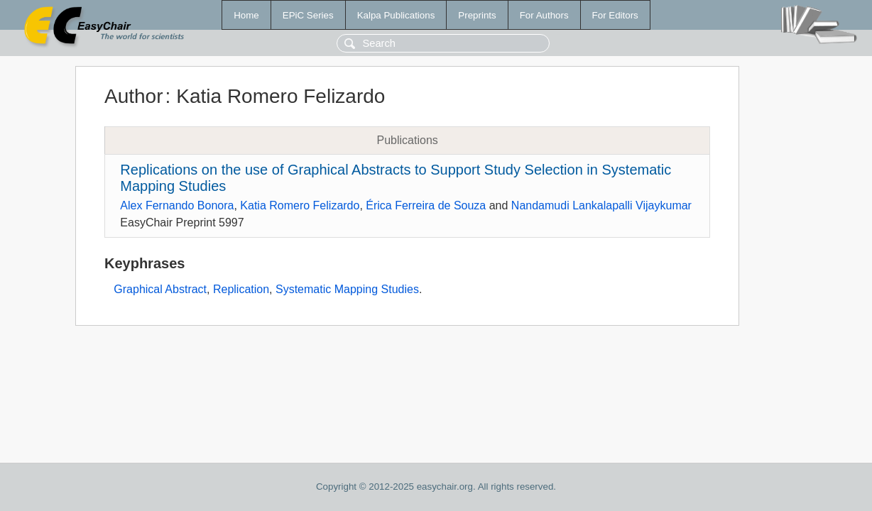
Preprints (477, 15)
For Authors (544, 15)
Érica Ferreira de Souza (426, 205)
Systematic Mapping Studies (347, 289)
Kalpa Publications (396, 15)
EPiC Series (308, 15)
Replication (241, 289)
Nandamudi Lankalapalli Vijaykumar (601, 205)
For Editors (615, 15)
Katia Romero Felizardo (299, 205)
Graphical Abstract (160, 289)
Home (246, 15)
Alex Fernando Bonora (177, 205)
